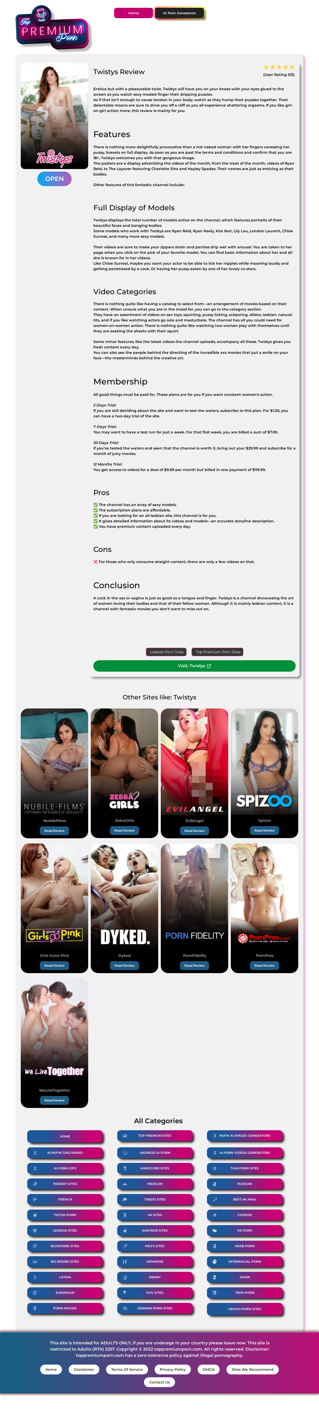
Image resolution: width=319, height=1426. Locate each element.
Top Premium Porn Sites (218, 652)
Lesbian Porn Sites (167, 652)
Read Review (54, 831)
